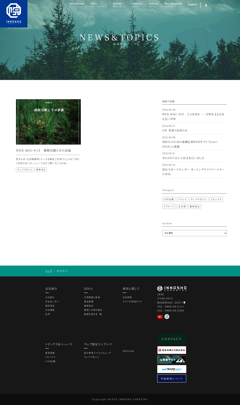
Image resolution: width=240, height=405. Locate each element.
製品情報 (88, 301)
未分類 (182, 206)
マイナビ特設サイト (132, 301)
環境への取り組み (93, 310)
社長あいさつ (52, 301)
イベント (182, 199)
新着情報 (50, 353)
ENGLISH (128, 351)
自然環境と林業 (92, 297)
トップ (48, 270)
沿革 (47, 314)
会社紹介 (51, 288)
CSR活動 (169, 199)
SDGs (88, 288)
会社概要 (50, 310)
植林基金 (195, 206)
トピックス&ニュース (58, 344)
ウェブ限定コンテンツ (98, 344)
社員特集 (127, 297)
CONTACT (172, 339)
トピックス (216, 199)
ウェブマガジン (198, 199)
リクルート (169, 206)
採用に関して (131, 288)
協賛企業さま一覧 (93, 314)
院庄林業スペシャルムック (97, 353)
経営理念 (50, 305)
